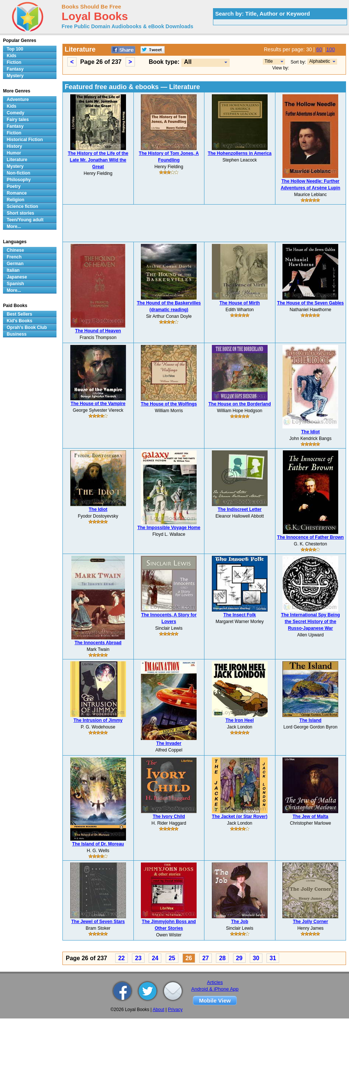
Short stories (20, 213)
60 (319, 49)
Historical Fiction (25, 139)
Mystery (15, 75)
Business (16, 334)
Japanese (17, 277)
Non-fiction (18, 173)
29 (239, 958)
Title (269, 61)
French (14, 257)
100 (330, 49)
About (158, 1009)
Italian (13, 270)
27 (205, 958)
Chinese (15, 250)
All (187, 62)
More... (14, 226)
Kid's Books (19, 320)
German (15, 263)
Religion (15, 199)
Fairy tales (18, 119)
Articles (215, 982)
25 (172, 958)
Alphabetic (319, 61)
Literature (17, 159)
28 (222, 958)
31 (272, 958)
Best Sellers (19, 314)
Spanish (15, 283)
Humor (14, 153)
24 (155, 958)
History (14, 146)
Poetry (13, 186)
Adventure (18, 99)
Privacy (175, 1009)
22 (121, 958)
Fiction (14, 62)
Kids (11, 55)
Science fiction (22, 206)
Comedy (15, 112)
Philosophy (19, 179)
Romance (17, 193)
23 (138, 958)
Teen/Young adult (25, 219)
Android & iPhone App (215, 989)
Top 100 (15, 49)
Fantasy (15, 69)
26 (188, 958)
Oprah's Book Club (27, 327)
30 (256, 958)
